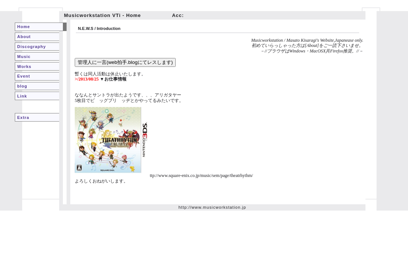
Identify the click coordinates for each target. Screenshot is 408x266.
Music (24, 56)
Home (23, 26)
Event (23, 76)
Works (24, 66)
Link (22, 96)
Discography (31, 46)
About (24, 36)
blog (22, 86)
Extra (23, 117)
